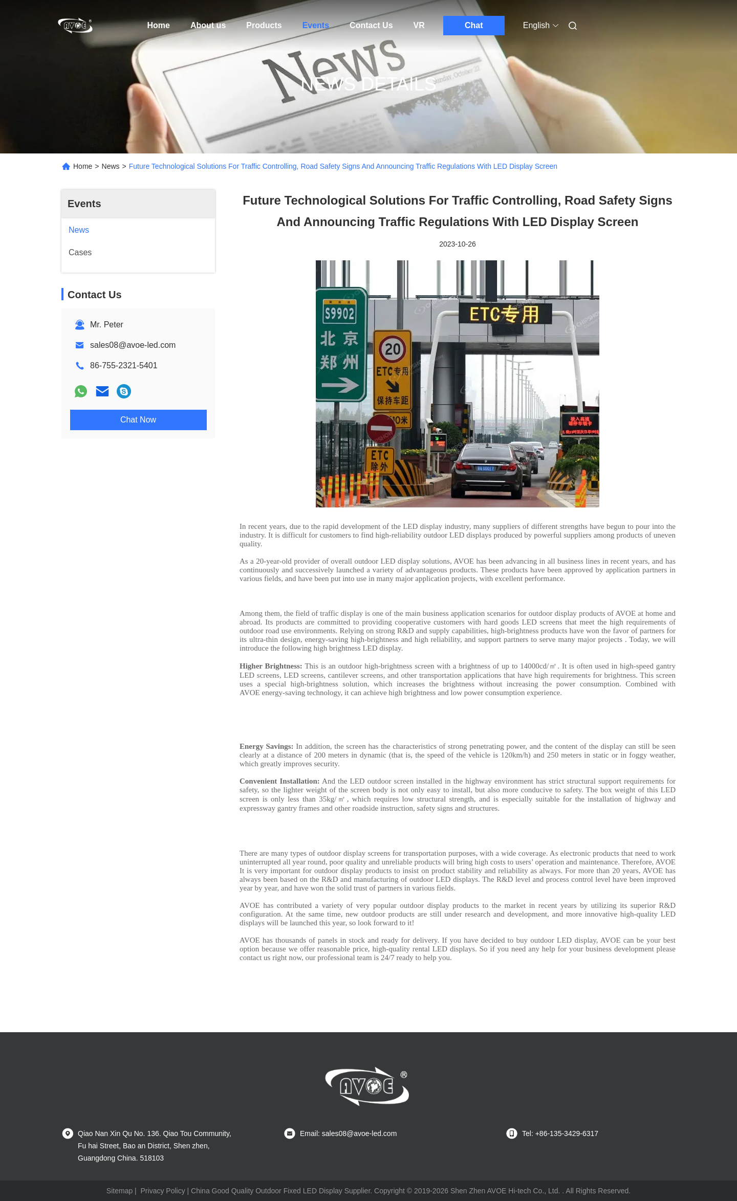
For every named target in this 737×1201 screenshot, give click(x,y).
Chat (474, 25)
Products (263, 25)
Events (315, 25)
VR (419, 25)
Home (158, 25)
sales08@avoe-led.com (133, 345)
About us (208, 25)
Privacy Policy (163, 1191)
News (111, 166)
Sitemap (119, 1191)
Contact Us (371, 25)
